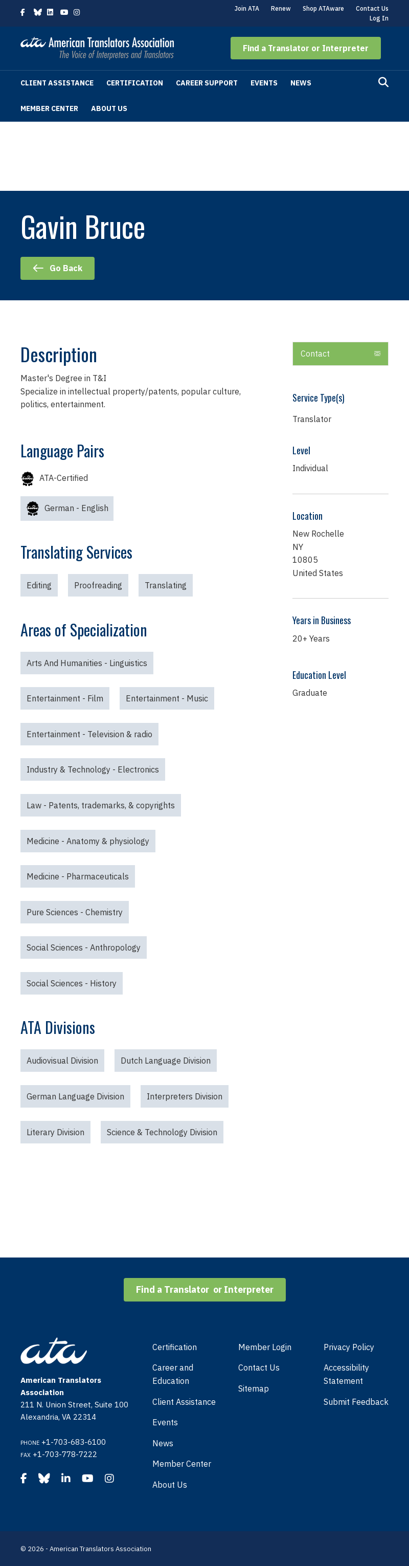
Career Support (207, 82)
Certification (134, 82)
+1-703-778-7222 (65, 1454)
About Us (109, 108)
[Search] (383, 82)
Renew (281, 8)
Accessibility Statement (346, 1374)
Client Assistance (57, 82)
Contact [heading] (315, 353)
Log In (379, 18)
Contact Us (372, 8)
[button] (306, 48)
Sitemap (253, 1388)
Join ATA (247, 8)
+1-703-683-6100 (73, 1442)
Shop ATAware (323, 8)
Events (264, 82)
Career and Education (172, 1374)
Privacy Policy (349, 1347)
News (300, 82)
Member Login (264, 1347)
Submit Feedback (356, 1402)
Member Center (49, 108)
